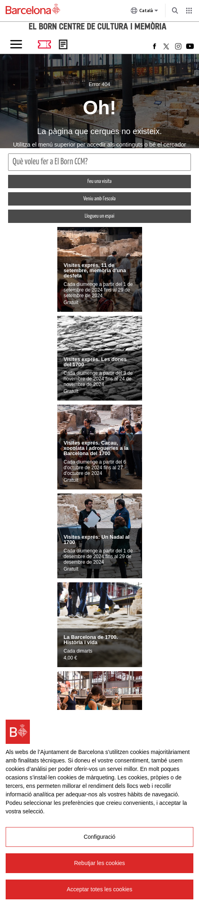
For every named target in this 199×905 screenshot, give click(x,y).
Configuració (99, 837)
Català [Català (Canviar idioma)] (144, 12)
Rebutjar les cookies (99, 863)
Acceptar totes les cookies (99, 889)
